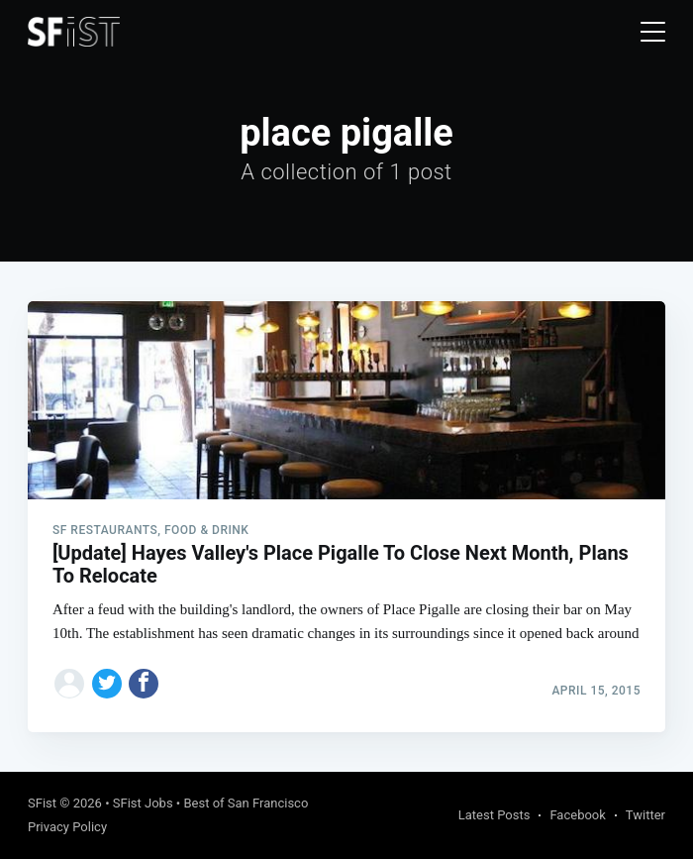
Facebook (577, 814)
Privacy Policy (67, 826)
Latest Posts (494, 814)
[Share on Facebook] (143, 683)
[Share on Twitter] (107, 683)
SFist (42, 803)
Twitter (645, 814)
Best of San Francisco (245, 803)
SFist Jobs (143, 803)
